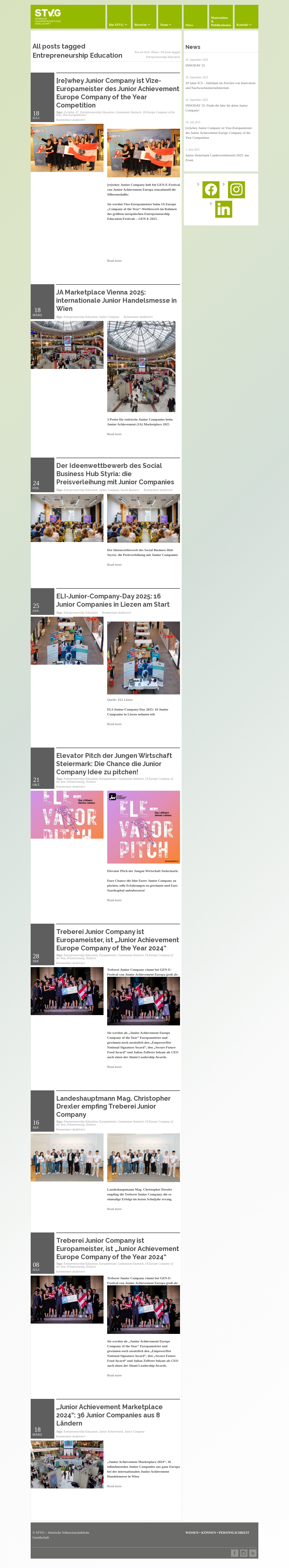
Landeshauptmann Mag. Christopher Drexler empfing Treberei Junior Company (113, 1107)
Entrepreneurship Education (97, 112)
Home (154, 52)
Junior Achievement (111, 1431)
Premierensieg (75, 781)
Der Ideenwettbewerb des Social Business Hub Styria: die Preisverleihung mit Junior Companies (115, 474)
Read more (114, 260)
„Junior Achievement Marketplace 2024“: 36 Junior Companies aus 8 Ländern (109, 1415)
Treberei (91, 781)
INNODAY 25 (195, 65)
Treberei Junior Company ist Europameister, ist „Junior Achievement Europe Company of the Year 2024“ (117, 940)
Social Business (130, 490)
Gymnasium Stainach (128, 112)
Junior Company (109, 317)
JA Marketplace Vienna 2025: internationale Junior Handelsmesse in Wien (116, 300)
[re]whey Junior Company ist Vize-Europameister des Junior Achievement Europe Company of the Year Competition (117, 93)
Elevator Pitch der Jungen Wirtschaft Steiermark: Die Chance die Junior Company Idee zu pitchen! (114, 764)
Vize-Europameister (75, 115)
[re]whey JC (71, 112)
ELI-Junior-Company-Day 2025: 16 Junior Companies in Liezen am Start (113, 600)
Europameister (108, 778)
